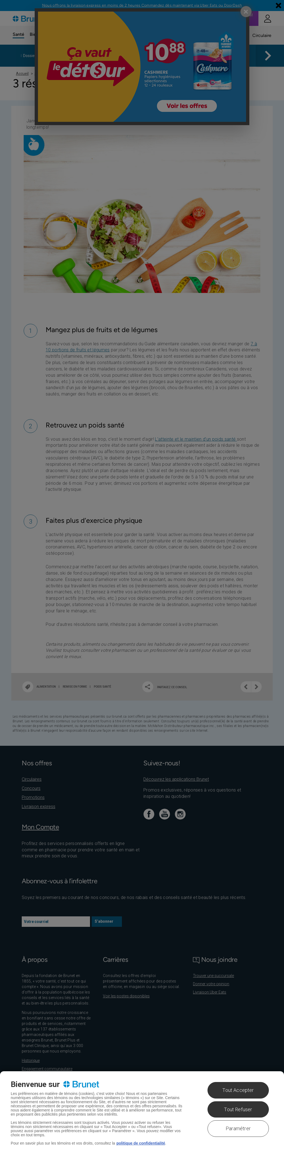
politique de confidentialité (140, 1143)
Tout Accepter (238, 1090)
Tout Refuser (238, 1109)
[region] (142, 1111)
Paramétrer (238, 1128)
